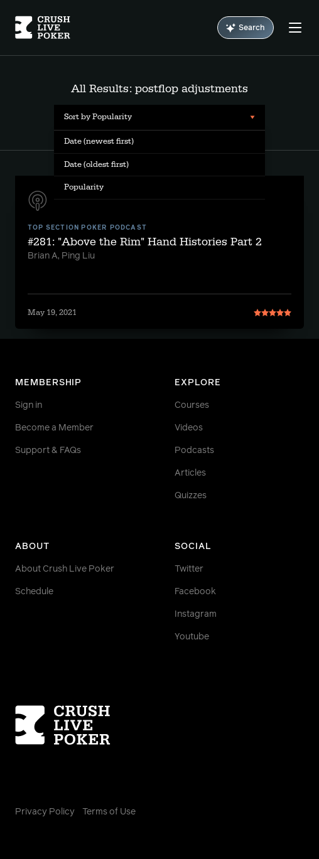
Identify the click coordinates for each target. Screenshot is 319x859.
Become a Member (54, 428)
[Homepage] (42, 27)
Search (245, 28)
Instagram (196, 614)
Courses (192, 405)
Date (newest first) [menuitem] (99, 141)
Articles (190, 473)
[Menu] (295, 28)
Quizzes (191, 495)
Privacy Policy (45, 812)
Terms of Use (109, 812)
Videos (189, 428)
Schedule (34, 591)
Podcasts (194, 450)
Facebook (195, 591)
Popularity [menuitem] (84, 187)
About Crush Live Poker (64, 569)
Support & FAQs (48, 450)
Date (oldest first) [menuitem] (96, 164)
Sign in (28, 405)
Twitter (189, 569)
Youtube (192, 636)
